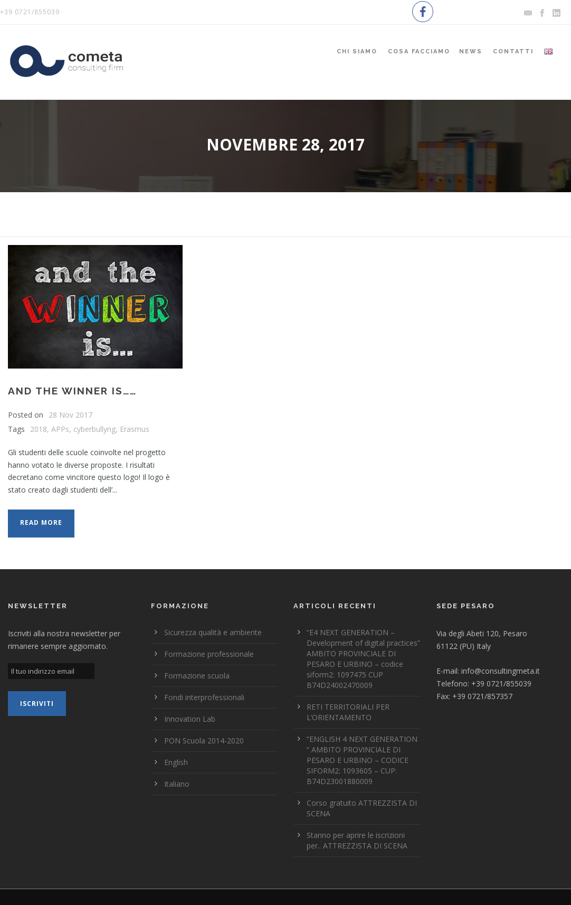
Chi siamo (357, 51)
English (176, 762)
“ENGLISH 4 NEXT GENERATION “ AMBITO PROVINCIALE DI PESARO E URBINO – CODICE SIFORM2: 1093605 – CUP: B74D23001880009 (362, 760)
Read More (41, 522)
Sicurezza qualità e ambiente (213, 632)
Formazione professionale (209, 654)
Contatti (513, 51)
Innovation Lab (189, 719)
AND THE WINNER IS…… (72, 391)
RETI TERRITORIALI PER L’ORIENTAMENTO (348, 712)
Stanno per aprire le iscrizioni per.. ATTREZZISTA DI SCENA (357, 840)
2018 (38, 429)
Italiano (176, 784)
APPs (60, 429)
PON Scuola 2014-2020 (204, 741)
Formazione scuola (197, 676)
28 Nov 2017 (70, 415)
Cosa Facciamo (419, 51)
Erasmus (134, 429)
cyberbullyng (94, 429)
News (470, 51)
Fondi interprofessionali (204, 697)
